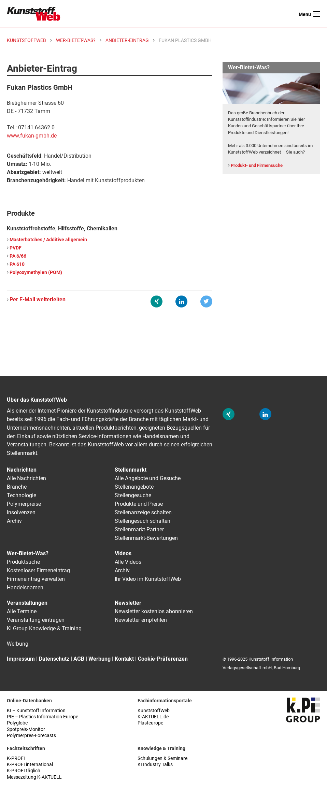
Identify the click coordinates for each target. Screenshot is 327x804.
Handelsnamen (25, 587)
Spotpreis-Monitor (26, 729)
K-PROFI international (30, 764)
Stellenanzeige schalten (143, 512)
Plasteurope (150, 723)
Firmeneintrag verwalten (36, 579)
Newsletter (128, 603)
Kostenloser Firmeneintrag (38, 570)
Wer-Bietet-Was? (27, 553)
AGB (78, 659)
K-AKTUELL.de (153, 717)
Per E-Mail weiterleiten (38, 299)
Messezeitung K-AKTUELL (34, 777)
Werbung (17, 644)
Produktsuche (23, 562)
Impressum (21, 659)
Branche (17, 487)
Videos (123, 553)
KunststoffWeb (154, 711)
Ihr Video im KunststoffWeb (148, 579)
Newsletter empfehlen (141, 620)
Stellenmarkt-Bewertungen (146, 538)
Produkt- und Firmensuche (257, 165)
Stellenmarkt (130, 469)
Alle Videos (128, 562)
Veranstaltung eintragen (36, 620)
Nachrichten (22, 469)
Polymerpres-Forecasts (31, 735)
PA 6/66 (18, 256)
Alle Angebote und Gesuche (148, 478)
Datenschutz (54, 659)
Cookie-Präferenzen (163, 659)
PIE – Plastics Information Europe (42, 717)
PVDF (16, 248)
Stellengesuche (133, 495)
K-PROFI (16, 758)
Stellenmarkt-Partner (139, 529)
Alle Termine (22, 611)
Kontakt (124, 659)
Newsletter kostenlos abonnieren (154, 611)
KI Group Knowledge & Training (44, 628)
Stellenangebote (134, 487)
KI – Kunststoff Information (36, 711)
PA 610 (17, 264)
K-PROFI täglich (23, 771)
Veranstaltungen (27, 603)
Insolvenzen (21, 512)
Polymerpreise (24, 504)
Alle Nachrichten (26, 478)
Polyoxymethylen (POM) (36, 272)
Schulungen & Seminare (162, 758)
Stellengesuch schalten (142, 521)
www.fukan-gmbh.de (32, 135)
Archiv (14, 521)
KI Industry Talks (155, 764)
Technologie (21, 495)
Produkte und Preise (139, 504)
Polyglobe (17, 723)
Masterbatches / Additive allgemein (48, 240)
